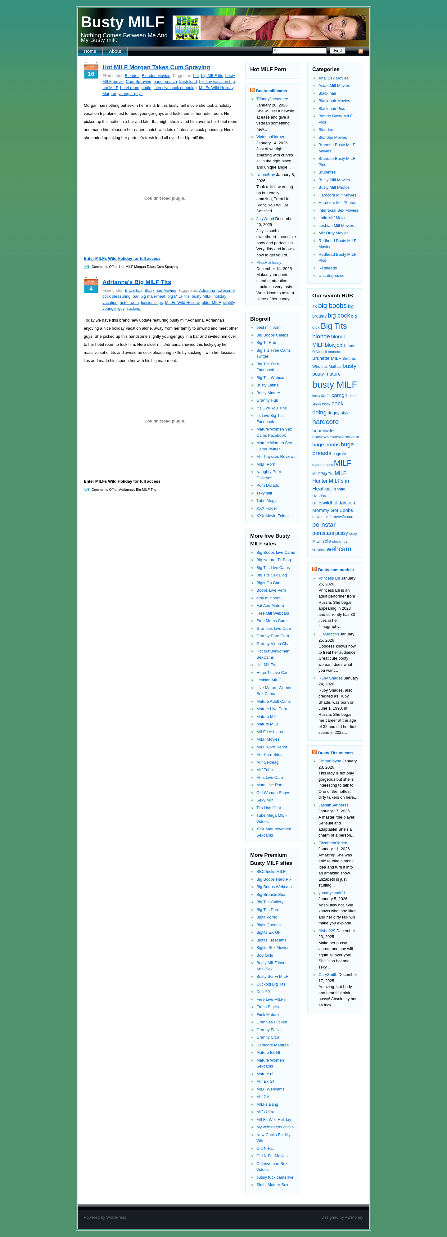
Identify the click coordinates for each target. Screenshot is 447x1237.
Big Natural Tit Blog (273, 560)
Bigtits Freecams (271, 940)
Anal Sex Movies (333, 78)
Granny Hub (267, 400)
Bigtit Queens (268, 925)
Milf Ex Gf (265, 1081)
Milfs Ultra (265, 1111)
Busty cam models (336, 569)
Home (90, 51)
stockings (339, 541)
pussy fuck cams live (274, 1177)
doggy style (338, 412)
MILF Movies (267, 739)
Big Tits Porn (267, 909)
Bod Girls (264, 955)
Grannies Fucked (271, 1022)
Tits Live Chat (268, 808)
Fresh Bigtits (267, 1006)
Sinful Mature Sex (272, 1184)
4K (314, 307)
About (115, 51)
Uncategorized (331, 275)
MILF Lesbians (269, 731)
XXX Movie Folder (272, 515)
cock (326, 404)
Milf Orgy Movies (333, 233)
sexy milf (264, 493)
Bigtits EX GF (268, 932)
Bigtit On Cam (269, 582)
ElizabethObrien (332, 843)
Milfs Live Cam (269, 777)
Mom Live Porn (269, 785)
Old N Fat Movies (271, 1155)
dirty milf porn (268, 598)
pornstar (324, 524)
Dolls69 (263, 991)
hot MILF (110, 87)
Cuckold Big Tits (270, 984)
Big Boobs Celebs (272, 335)
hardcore (325, 422)
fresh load (188, 81)
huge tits (339, 454)
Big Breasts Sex (270, 894)
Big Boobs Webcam (274, 886)
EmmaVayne (329, 761)
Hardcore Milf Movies (337, 195)
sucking (133, 308)
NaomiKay (265, 174)
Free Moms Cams (272, 620)
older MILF (211, 302)
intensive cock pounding (175, 87)
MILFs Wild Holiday (216, 87)
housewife (323, 430)
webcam (339, 549)
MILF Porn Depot (271, 747)
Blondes (132, 75)
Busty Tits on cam (335, 753)
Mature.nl (264, 1074)
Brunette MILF (326, 358)
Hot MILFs (265, 664)
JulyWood (265, 218)
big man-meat (153, 296)
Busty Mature (268, 393)
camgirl (340, 395)
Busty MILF (122, 22)
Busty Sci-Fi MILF (272, 976)
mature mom (322, 465)
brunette (334, 352)
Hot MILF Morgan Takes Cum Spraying (156, 67)
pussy (341, 533)
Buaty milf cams (271, 90)
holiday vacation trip (217, 81)
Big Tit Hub (266, 342)
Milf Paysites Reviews (276, 456)
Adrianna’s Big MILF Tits (136, 282)
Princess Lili (329, 578)
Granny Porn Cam (272, 636)
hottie (146, 87)
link (441, 1140)
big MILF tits (212, 75)
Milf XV (262, 1096)
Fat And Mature (270, 605)
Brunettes (327, 172)
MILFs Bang (267, 1104)
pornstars (323, 533)
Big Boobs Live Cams (275, 552)
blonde (321, 336)
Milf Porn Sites (269, 754)
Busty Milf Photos (334, 187)
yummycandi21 (331, 893)
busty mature (326, 374)
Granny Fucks (269, 1029)
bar (196, 75)
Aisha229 (326, 930)
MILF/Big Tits (323, 474)
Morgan (109, 93)
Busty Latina (267, 385)
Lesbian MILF (268, 680)
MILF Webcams (270, 1089)
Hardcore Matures (272, 1045)
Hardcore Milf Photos (337, 202)
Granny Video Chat (273, 643)
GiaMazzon (328, 634)
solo (326, 541)
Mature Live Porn (271, 709)
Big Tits (334, 326)
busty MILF (201, 296)
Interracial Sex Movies (338, 210)
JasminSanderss (333, 805)
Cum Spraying (138, 81)
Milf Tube (264, 769)
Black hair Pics (331, 108)
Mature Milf (266, 716)
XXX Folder (266, 508)
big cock (339, 315)
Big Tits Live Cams (273, 567)
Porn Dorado (267, 485)
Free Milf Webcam (272, 613)
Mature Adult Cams (273, 701)
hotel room (129, 87)
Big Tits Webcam (271, 377)
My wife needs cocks (275, 1127)
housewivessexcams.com (335, 437)
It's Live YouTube (271, 408)
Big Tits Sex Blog (271, 575)
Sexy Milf (264, 800)
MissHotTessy (268, 262)
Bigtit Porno (266, 917)
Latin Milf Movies (333, 217)
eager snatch (165, 81)
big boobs (332, 305)
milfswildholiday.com (334, 502)
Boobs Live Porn (271, 590)
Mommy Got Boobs (332, 510)
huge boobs (326, 445)
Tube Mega (266, 500)
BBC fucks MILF (271, 871)
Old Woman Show (272, 792)
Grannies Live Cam (273, 628)
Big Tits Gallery (269, 902)
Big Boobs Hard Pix (273, 879)
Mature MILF (267, 724)
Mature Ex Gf (268, 1052)
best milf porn (268, 327)
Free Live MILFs (271, 999)
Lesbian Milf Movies (336, 225)
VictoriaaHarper (270, 136)
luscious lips (152, 302)
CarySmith (327, 974)
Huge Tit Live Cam (273, 672)
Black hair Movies (160, 290)
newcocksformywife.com (333, 517)
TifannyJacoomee (272, 99)
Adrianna (207, 290)
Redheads (327, 268)
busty (350, 366)
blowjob (333, 345)
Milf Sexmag (267, 762)
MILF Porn (265, 464)
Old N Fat (265, 1148)
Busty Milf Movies (334, 180)
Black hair (133, 290)
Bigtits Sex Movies (272, 947)
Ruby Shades (330, 678)
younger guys (130, 93)
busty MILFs (321, 396)
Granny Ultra (267, 1037)
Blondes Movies (156, 75)
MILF (343, 463)
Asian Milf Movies (334, 85)
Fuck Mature (267, 1014)
